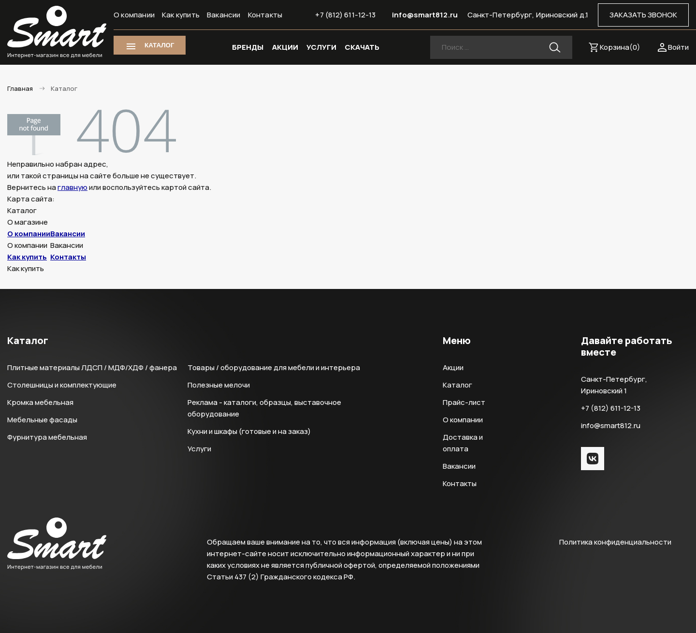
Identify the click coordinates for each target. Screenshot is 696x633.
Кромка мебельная (40, 402)
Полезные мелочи (219, 385)
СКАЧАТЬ (362, 47)
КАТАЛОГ (159, 45)
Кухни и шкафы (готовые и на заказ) (249, 431)
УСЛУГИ (321, 47)
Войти (678, 47)
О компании (134, 15)
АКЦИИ (285, 47)
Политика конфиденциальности (615, 542)
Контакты (265, 15)
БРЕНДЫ (247, 47)
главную (72, 187)
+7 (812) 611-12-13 (345, 15)
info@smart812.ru (425, 15)
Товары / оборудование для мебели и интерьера (274, 367)
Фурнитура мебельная (47, 437)
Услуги (199, 449)
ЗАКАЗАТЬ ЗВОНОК (643, 15)
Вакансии (224, 15)
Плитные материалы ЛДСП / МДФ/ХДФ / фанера (92, 367)
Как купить (181, 15)
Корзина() (620, 47)
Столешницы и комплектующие (61, 385)
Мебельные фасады (42, 420)
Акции (453, 367)
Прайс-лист (464, 402)
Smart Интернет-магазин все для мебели (56, 32)
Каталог (457, 385)
